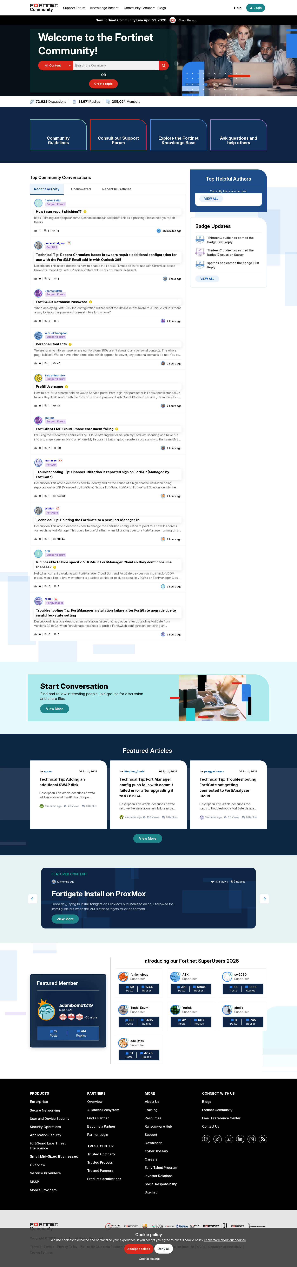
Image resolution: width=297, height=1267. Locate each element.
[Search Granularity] (55, 65)
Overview (37, 1165)
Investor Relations (158, 1176)
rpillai (48, 599)
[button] (148, 1258)
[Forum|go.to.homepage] (44, 8)
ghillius (49, 418)
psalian (49, 508)
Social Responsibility (161, 1184)
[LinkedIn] (240, 1139)
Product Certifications (104, 1179)
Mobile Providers (43, 1190)
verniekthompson (56, 333)
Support (151, 1135)
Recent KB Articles (116, 189)
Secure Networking (45, 1110)
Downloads (153, 1143)
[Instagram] (252, 1139)
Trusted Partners (100, 1171)
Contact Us (210, 1126)
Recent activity (47, 189)
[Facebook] (206, 1139)
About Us (152, 1102)
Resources (153, 1118)
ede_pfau (137, 1041)
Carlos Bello (52, 200)
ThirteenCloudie (219, 237)
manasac (51, 460)
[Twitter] (217, 1139)
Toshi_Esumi (139, 1007)
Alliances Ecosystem (103, 1110)
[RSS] (263, 1139)
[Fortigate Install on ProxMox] (148, 898)
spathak (213, 263)
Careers (151, 1159)
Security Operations (45, 1127)
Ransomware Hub (158, 1126)
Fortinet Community (217, 1110)
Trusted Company (101, 1154)
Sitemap (151, 1192)
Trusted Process (100, 1162)
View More (54, 709)
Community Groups (138, 8)
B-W (47, 551)
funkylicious (139, 974)
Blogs (161, 8)
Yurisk (187, 1007)
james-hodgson (55, 243)
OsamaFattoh (53, 291)
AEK (185, 974)
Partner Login (97, 1135)
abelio (238, 1007)
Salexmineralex (55, 375)
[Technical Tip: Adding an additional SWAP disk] (68, 794)
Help (238, 8)
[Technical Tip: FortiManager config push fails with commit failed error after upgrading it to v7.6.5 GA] (148, 794)
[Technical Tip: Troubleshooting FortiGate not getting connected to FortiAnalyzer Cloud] (228, 794)
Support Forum (74, 8)
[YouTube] (229, 1139)
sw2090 (240, 974)
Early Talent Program (161, 1167)
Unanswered (81, 189)
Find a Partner (98, 1118)
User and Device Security (49, 1118)
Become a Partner (101, 1126)
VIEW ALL (211, 198)
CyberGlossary (156, 1151)
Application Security (45, 1135)
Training (151, 1110)
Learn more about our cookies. (225, 1240)
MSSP (34, 1182)
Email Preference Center (221, 1118)
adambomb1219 (76, 1005)
